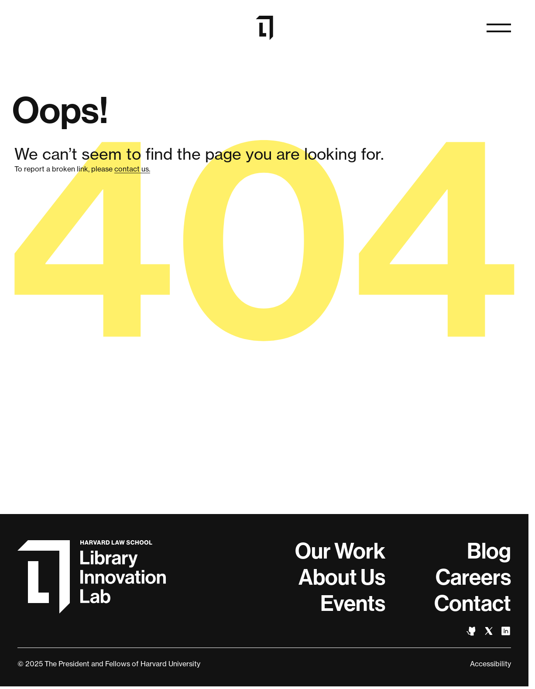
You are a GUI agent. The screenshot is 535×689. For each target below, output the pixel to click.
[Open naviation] (499, 28)
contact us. (132, 169)
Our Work (340, 551)
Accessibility (490, 663)
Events (352, 603)
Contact (472, 603)
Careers (473, 577)
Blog (489, 551)
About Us (341, 577)
